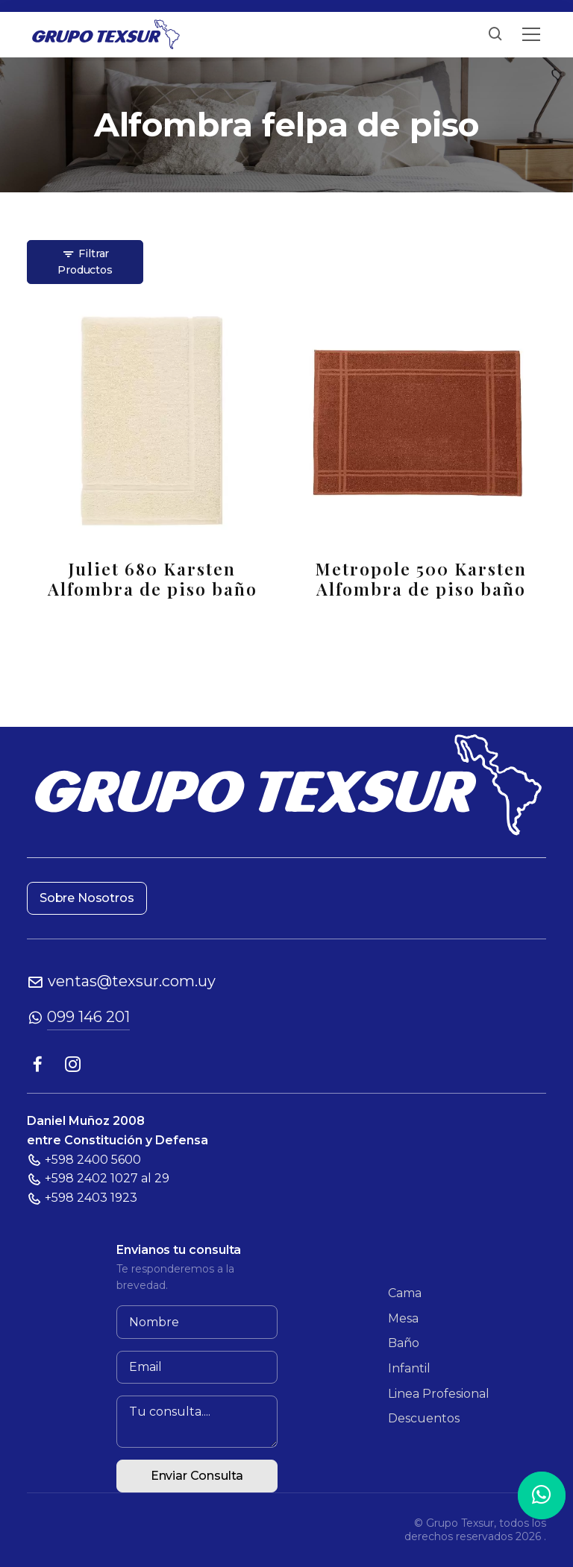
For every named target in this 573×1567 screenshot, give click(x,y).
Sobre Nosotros (87, 898)
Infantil (409, 1368)
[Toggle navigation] (531, 34)
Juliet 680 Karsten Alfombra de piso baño (152, 578)
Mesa (403, 1318)
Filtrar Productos (84, 262)
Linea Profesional (438, 1394)
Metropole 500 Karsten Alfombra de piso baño (421, 578)
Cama (405, 1293)
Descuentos (424, 1418)
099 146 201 (88, 1017)
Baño (403, 1343)
